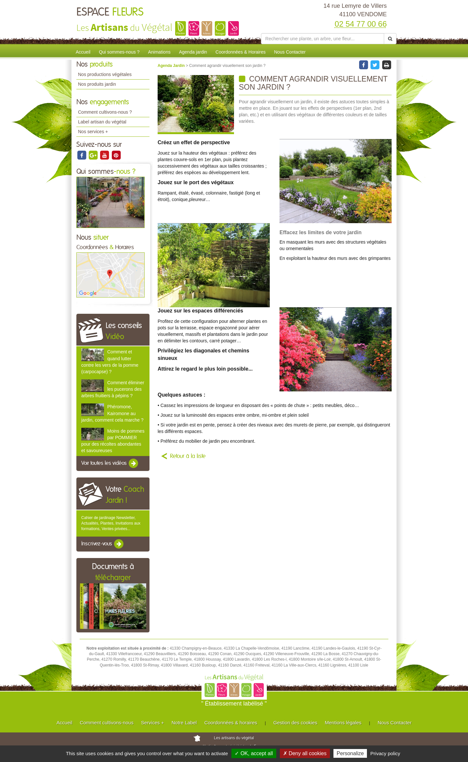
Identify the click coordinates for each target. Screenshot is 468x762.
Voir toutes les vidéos (110, 463)
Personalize (350, 753)
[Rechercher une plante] (322, 38)
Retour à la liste (188, 456)
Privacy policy (385, 753)
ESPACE (110, 12)
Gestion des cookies (295, 722)
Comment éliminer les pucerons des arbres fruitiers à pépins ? (112, 389)
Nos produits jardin (97, 84)
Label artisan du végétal (102, 121)
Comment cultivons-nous (107, 722)
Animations (159, 52)
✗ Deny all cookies (305, 753)
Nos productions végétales (105, 74)
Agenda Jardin (172, 65)
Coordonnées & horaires (230, 722)
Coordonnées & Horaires (240, 52)
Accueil (83, 52)
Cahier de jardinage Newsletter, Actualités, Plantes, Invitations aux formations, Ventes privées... (110, 523)
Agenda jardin (193, 52)
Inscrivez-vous (102, 544)
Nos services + (93, 131)
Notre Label (184, 722)
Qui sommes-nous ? (119, 52)
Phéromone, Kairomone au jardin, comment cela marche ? (112, 413)
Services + (152, 722)
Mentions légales (343, 722)
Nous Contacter (290, 52)
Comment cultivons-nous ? (105, 112)
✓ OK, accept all (254, 753)
